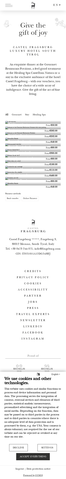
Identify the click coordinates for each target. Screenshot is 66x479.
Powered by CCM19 (33, 475)
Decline (18, 448)
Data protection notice (39, 469)
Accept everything (33, 457)
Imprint (19, 469)
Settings (47, 448)
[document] (33, 410)
